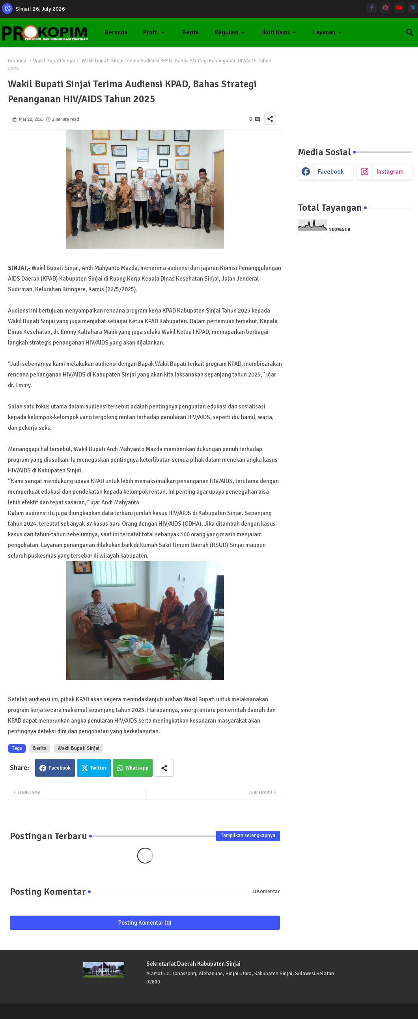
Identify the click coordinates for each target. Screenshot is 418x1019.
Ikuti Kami (275, 32)
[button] (410, 33)
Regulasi (226, 32)
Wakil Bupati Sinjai (54, 61)
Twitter (98, 768)
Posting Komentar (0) (145, 922)
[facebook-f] (372, 8)
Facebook (60, 768)
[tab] (116, 32)
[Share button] (164, 768)
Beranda (115, 32)
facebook (331, 172)
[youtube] (399, 8)
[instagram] (385, 8)
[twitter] (413, 8)
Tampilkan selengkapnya (248, 835)
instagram (390, 172)
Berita (190, 32)
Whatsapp (136, 768)
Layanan (324, 32)
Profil (150, 32)
